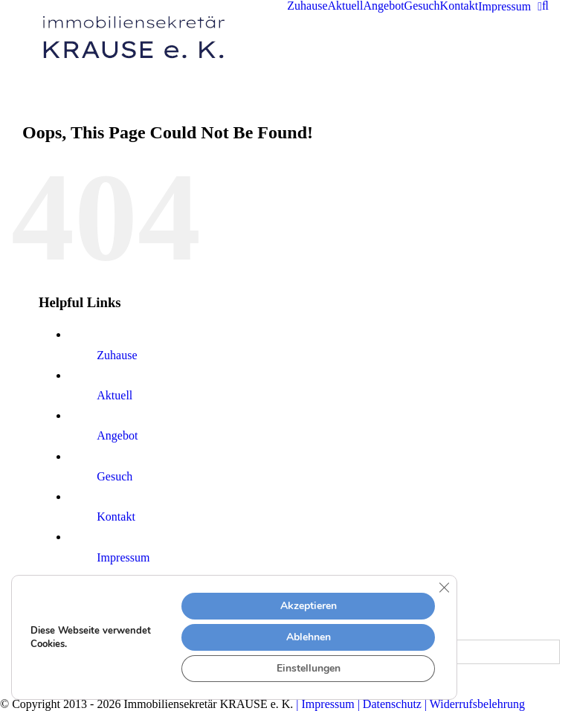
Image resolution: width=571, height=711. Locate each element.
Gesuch (114, 476)
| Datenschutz (388, 704)
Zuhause (117, 355)
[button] (545, 6)
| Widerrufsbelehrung (473, 704)
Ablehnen (308, 637)
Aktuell (114, 395)
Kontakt (116, 516)
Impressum (123, 557)
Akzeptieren (308, 606)
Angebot (117, 435)
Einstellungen (309, 668)
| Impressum (325, 704)
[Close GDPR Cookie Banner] (443, 587)
